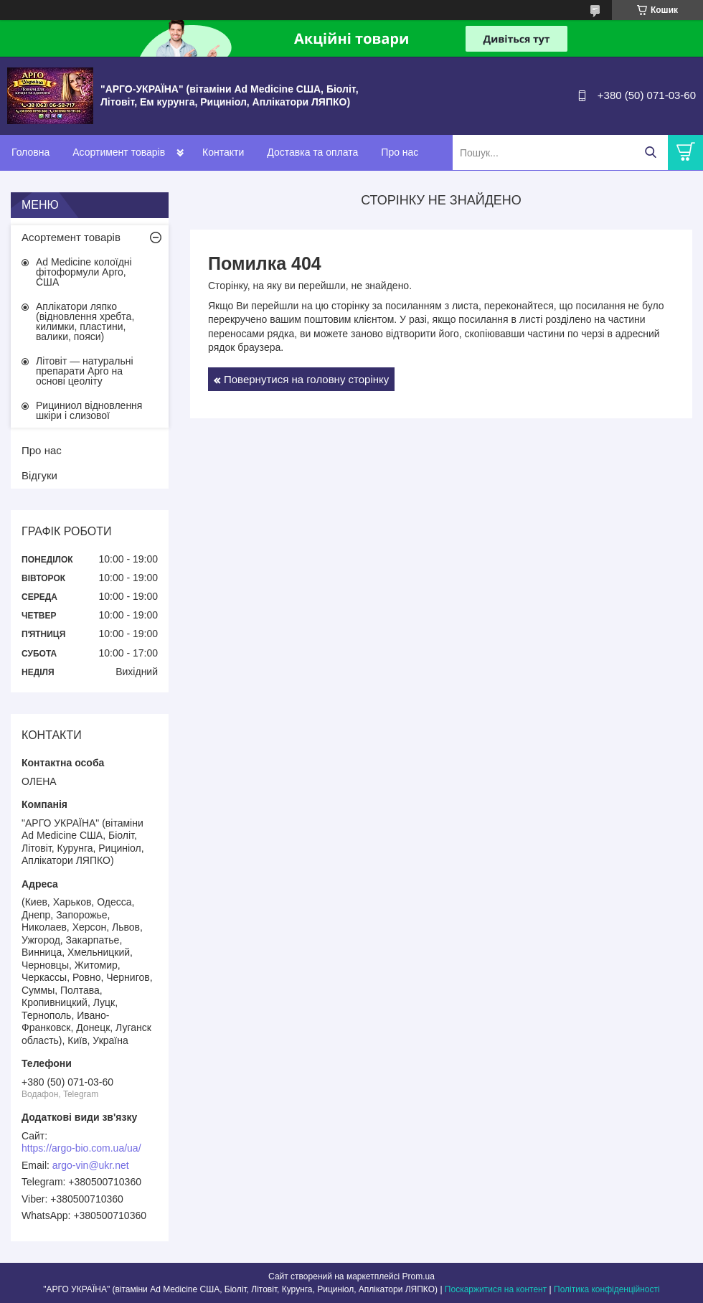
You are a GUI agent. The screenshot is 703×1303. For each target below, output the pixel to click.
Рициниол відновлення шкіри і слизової (89, 410)
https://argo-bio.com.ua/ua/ (81, 1148)
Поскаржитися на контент (496, 1289)
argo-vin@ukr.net (90, 1165)
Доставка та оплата (312, 152)
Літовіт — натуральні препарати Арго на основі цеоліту (84, 371)
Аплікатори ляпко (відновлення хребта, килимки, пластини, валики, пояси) (85, 321)
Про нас (399, 152)
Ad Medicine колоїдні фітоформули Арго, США (84, 272)
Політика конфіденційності (607, 1289)
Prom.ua (418, 1276)
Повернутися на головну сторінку (306, 379)
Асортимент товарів (118, 152)
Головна (30, 152)
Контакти (223, 152)
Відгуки (39, 475)
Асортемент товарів (71, 237)
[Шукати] (650, 152)
